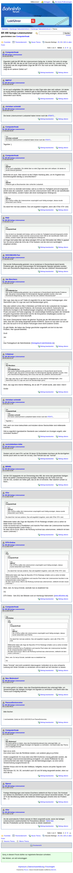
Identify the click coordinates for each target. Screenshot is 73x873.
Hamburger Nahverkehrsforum (41, 29)
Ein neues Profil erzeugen (63, 2)
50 (61, 42)
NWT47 (8, 80)
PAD (7, 218)
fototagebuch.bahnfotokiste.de (43, 343)
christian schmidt (13, 106)
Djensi (8, 784)
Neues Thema (36, 42)
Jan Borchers (11, 279)
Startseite (5, 29)
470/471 (51, 116)
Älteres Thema (24, 841)
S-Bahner (9, 354)
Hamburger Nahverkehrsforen (19, 29)
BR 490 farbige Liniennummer (12, 55)
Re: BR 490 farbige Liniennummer (13, 83)
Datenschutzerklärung (36, 867)
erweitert (68, 35)
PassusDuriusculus (14, 702)
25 (58, 42)
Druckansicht (37, 845)
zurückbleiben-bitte (13, 444)
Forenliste (7, 42)
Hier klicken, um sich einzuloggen (14, 858)
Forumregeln (50, 867)
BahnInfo (53, 869)
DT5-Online (10, 542)
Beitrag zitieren (63, 72)
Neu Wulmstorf (12, 678)
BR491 (8, 467)
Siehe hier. (50, 821)
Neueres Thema (9, 841)
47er (7, 493)
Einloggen (47, 2)
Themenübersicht (21, 42)
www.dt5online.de (60, 596)
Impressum (22, 867)
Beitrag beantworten (47, 72)
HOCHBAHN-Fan (12, 255)
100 (64, 42)
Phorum (26, 869)
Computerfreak (22, 36)
